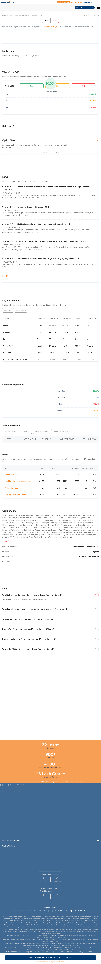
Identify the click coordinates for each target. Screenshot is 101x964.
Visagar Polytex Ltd (12, 474)
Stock (11, 15)
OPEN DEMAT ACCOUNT (84, 8)
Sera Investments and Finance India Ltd (28, 15)
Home (4, 15)
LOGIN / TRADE (87, 2)
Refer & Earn (78, 2)
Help (71, 2)
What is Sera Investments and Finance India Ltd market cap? (28, 619)
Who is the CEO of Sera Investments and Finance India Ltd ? (28, 649)
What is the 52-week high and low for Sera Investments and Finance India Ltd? (36, 609)
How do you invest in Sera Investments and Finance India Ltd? (29, 639)
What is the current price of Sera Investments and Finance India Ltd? (32, 595)
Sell (83, 86)
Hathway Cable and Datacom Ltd (17, 495)
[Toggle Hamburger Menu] (99, 7)
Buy (31, 86)
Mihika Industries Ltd (12, 488)
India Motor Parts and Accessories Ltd (19, 481)
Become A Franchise (63, 2)
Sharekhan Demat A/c (50, 27)
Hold (57, 86)
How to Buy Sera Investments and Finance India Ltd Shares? (28, 629)
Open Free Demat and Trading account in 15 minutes (50, 962)
